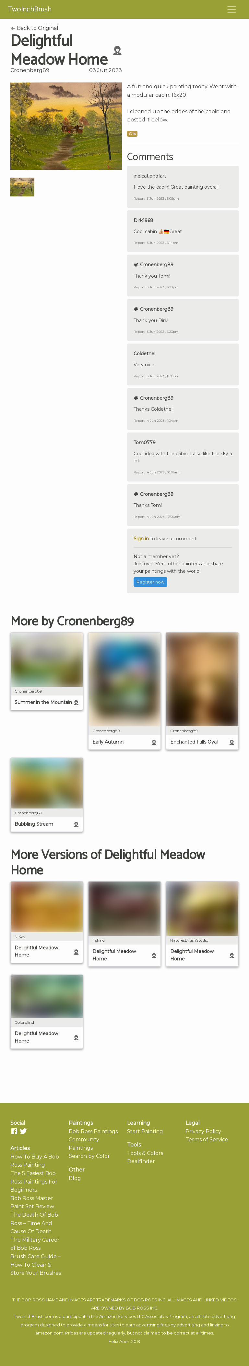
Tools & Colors (145, 1153)
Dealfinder (141, 1161)
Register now (150, 582)
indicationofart (150, 176)
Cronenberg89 (29, 70)
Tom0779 (145, 442)
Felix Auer (119, 1341)
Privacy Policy (203, 1131)
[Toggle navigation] (231, 9)
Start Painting (145, 1131)
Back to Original (34, 28)
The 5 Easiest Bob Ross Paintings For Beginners (33, 1181)
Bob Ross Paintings (93, 1131)
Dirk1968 (143, 220)
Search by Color (89, 1156)
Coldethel (144, 354)
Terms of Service (206, 1139)
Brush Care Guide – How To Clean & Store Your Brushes (35, 1264)
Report (139, 198)
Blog (75, 1178)
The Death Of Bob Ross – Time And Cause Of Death (34, 1223)
